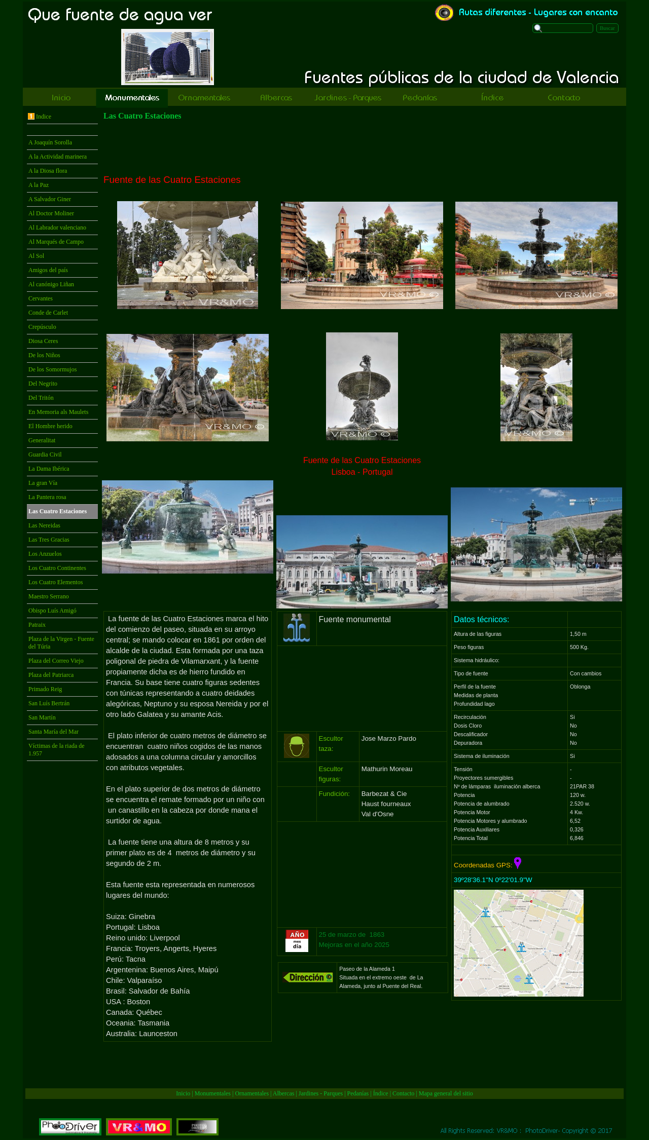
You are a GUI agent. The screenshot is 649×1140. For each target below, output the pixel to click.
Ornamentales (252, 1093)
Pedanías (358, 1093)
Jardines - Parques (321, 1093)
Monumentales (213, 1093)
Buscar (607, 28)
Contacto (403, 1093)
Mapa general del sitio (446, 1093)
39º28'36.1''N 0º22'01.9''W (493, 880)
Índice (380, 1093)
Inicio (183, 1093)
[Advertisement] (362, 147)
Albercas (284, 1093)
